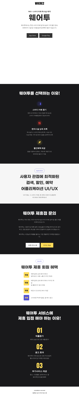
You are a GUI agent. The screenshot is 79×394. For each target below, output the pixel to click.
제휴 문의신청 (32, 245)
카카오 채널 (47, 245)
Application (39, 170)
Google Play (46, 35)
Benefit (39, 261)
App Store (32, 35)
